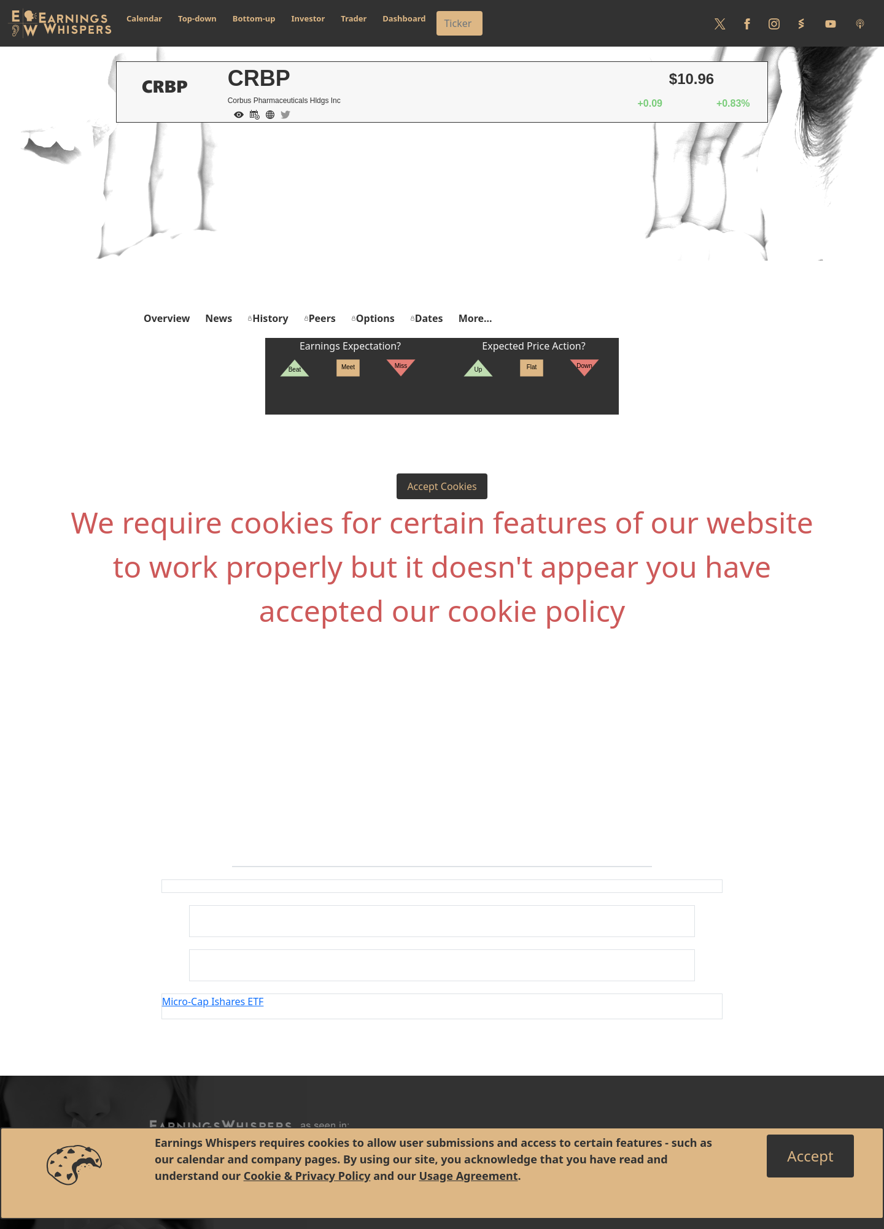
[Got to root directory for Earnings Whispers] (59, 23)
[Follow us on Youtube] (830, 23)
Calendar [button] (144, 18)
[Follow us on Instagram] (774, 23)
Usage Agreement (468, 1175)
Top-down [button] (197, 18)
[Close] (810, 1156)
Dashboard (403, 18)
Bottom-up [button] (254, 18)
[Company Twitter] (282, 113)
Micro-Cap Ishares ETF (213, 1001)
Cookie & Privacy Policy (307, 1175)
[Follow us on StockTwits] (801, 23)
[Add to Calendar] (252, 113)
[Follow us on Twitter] (720, 23)
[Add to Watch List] (236, 113)
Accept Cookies (441, 486)
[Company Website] (267, 113)
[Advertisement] (442, 215)
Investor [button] (308, 18)
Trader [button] (353, 18)
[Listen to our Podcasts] (860, 23)
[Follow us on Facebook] (747, 23)
